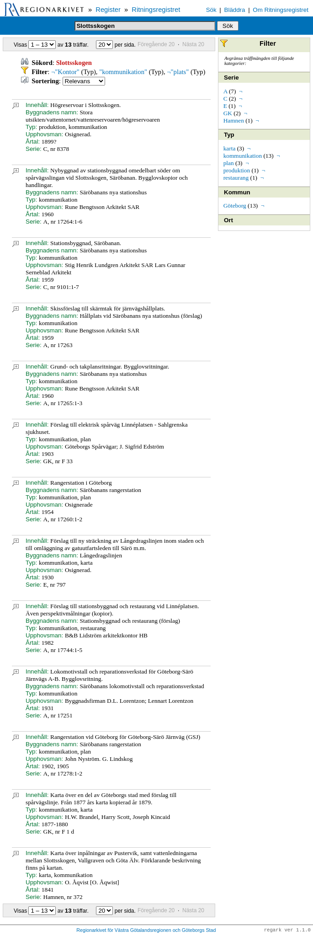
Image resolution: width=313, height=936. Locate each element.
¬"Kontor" (65, 71)
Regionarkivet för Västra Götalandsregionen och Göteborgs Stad (146, 930)
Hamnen (233, 120)
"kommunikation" (123, 71)
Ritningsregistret (156, 9)
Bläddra (234, 9)
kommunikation (242, 155)
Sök (211, 9)
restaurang (236, 177)
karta (229, 148)
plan (228, 163)
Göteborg (234, 205)
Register (108, 9)
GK (227, 113)
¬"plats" (178, 71)
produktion (236, 170)
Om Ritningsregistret (280, 9)
